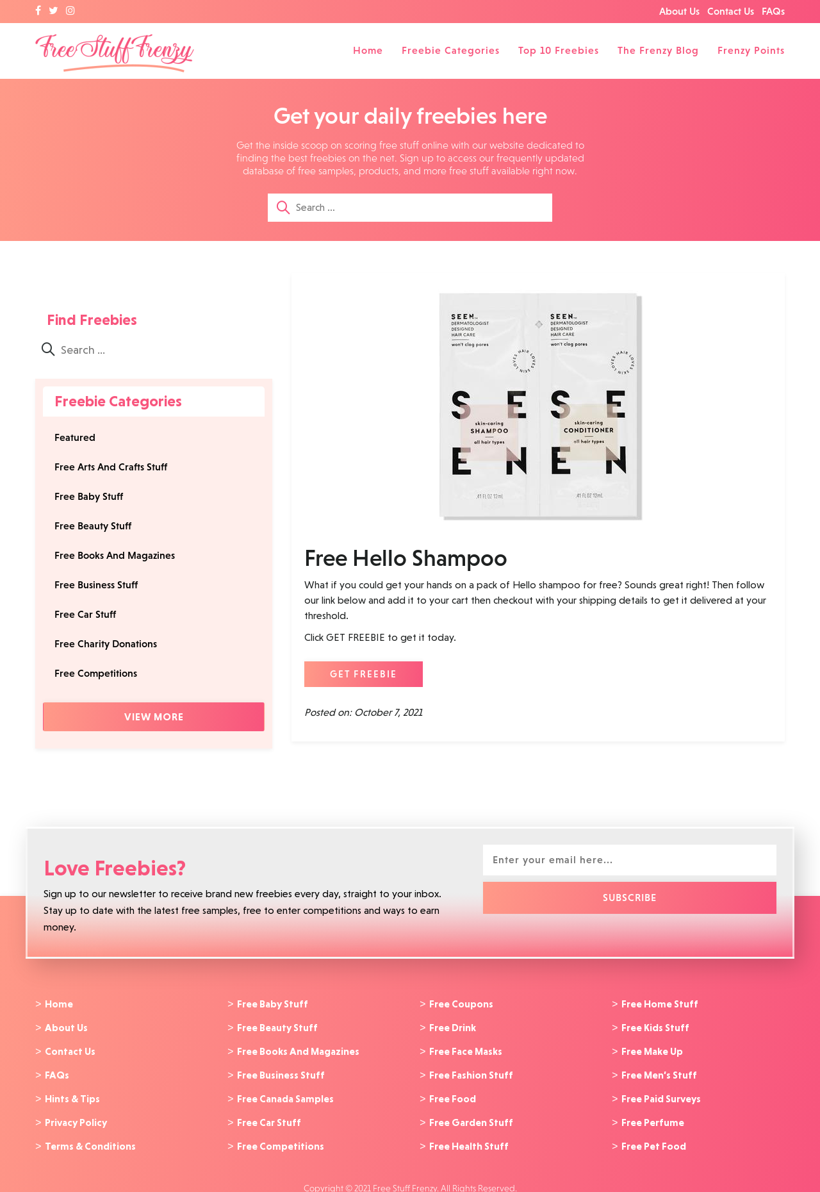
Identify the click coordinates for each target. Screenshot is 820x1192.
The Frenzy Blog (658, 50)
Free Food (452, 1093)
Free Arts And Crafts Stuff (110, 467)
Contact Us (730, 11)
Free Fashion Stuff (471, 1071)
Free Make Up (652, 1048)
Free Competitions (95, 673)
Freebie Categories (451, 50)
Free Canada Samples (285, 1093)
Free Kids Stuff (655, 1026)
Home (368, 50)
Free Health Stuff (469, 1138)
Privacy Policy (76, 1116)
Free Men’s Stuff (659, 1071)
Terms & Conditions (90, 1138)
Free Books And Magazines (114, 555)
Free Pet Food (653, 1138)
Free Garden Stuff (471, 1116)
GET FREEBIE (363, 674)
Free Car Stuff (85, 614)
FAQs (773, 11)
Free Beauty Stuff (92, 526)
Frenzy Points (751, 50)
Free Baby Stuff (88, 496)
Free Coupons (461, 1003)
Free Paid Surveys (661, 1093)
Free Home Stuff (659, 1003)
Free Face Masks (465, 1048)
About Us (679, 11)
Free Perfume (652, 1116)
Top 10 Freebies (558, 50)
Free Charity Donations (105, 644)
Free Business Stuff (96, 585)
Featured (74, 437)
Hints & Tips (72, 1093)
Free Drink (452, 1026)
